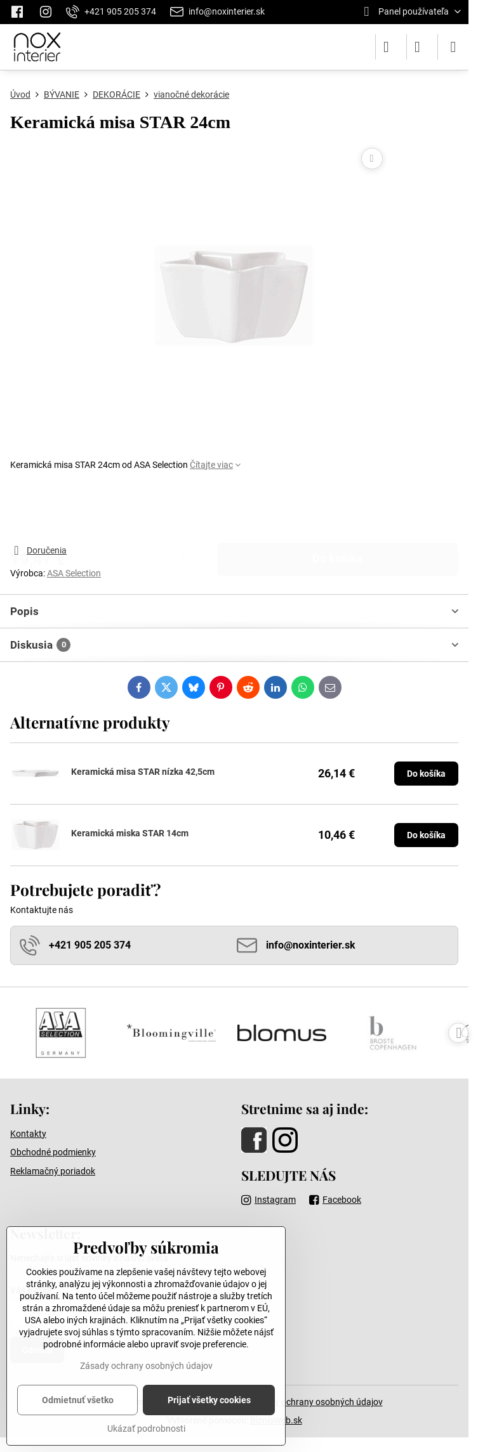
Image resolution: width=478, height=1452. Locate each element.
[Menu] (453, 47)
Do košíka (337, 507)
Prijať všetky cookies (209, 1400)
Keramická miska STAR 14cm (130, 833)
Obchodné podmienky (53, 1152)
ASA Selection (74, 573)
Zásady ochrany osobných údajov (316, 1402)
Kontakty (28, 1134)
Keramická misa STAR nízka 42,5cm (143, 772)
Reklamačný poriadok (52, 1171)
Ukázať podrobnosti (146, 1428)
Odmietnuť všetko (78, 1400)
